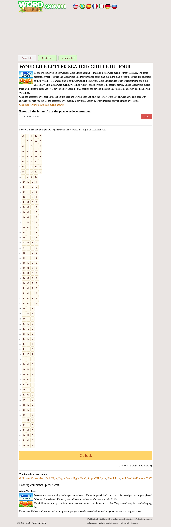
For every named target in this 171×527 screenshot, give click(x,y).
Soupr (90, 478)
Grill (21, 478)
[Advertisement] (85, 33)
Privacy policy (68, 58)
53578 (149, 478)
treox (27, 478)
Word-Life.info (39, 523)
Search (146, 117)
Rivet (117, 478)
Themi (111, 478)
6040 (135, 478)
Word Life (27, 58)
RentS (83, 478)
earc (104, 478)
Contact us (47, 58)
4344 (47, 478)
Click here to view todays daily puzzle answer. (41, 105)
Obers (69, 478)
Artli (123, 478)
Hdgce (54, 478)
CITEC (97, 478)
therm (142, 478)
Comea (34, 478)
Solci (129, 478)
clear (41, 478)
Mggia (76, 478)
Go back (86, 456)
